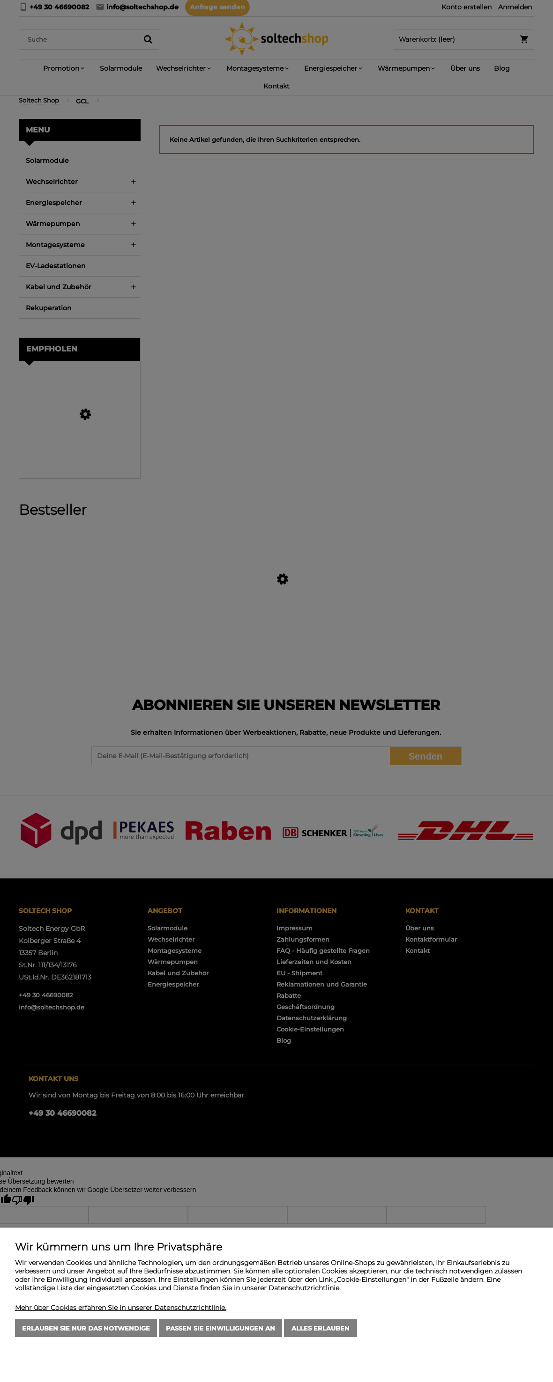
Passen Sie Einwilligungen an (220, 1328)
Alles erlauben (320, 1328)
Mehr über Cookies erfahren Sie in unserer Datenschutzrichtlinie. (120, 1307)
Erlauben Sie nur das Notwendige (86, 1328)
